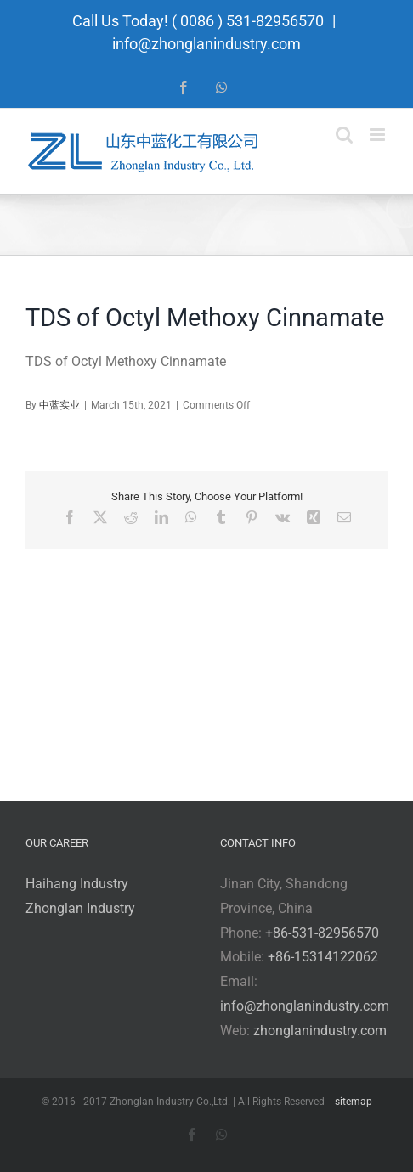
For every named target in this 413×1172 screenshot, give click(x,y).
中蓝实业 (59, 405)
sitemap (353, 1101)
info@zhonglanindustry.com (206, 44)
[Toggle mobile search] (344, 135)
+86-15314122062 (323, 957)
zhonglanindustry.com (320, 1031)
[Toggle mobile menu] (379, 135)
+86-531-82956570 (322, 933)
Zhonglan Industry (80, 908)
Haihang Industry (76, 884)
